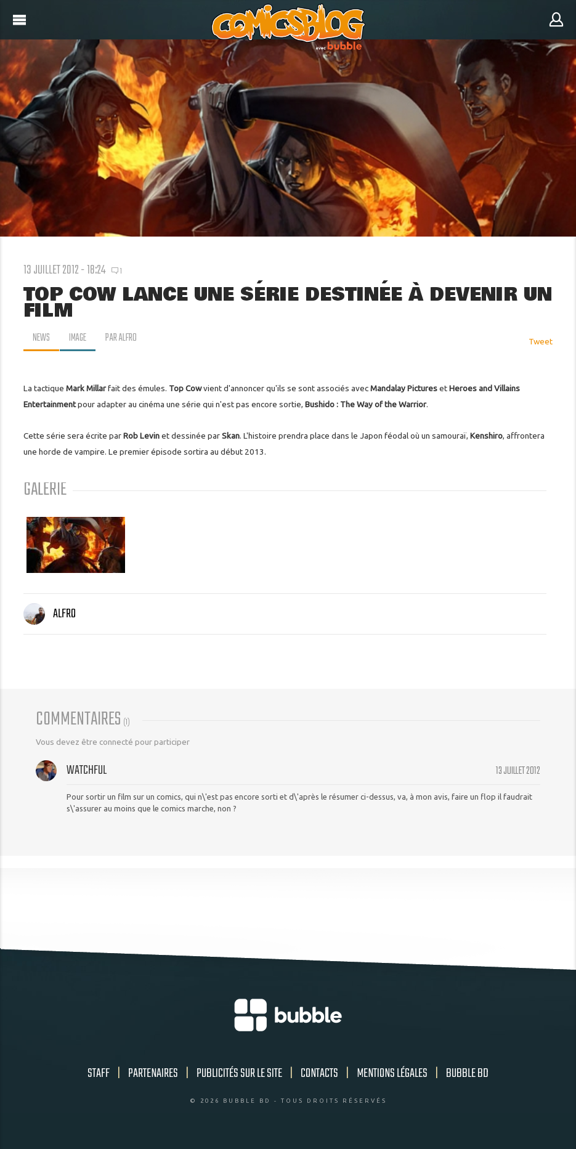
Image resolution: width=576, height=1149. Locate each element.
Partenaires (153, 1073)
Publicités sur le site (239, 1073)
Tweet (541, 341)
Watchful (87, 770)
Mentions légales (392, 1073)
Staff (98, 1073)
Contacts (319, 1073)
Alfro (49, 614)
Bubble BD (467, 1073)
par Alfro (123, 338)
